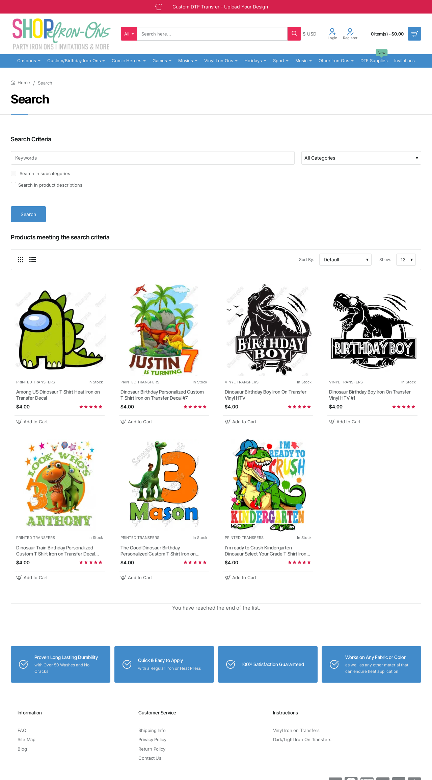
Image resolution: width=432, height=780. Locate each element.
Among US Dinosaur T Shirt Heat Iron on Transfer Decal (58, 395)
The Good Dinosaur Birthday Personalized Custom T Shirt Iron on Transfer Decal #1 (158, 551)
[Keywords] (153, 158)
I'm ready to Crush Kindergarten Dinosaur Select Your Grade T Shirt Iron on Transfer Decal (265, 551)
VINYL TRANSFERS (242, 382)
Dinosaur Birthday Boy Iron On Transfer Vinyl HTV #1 (370, 395)
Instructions (285, 712)
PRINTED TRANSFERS (35, 382)
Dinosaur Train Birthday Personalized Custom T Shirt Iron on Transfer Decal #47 (55, 551)
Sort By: (306, 259)
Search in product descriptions (46, 185)
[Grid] (20, 259)
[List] (32, 259)
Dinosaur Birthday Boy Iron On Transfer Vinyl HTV (265, 395)
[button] (32, 421)
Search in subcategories (40, 173)
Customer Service (157, 712)
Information (30, 712)
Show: (385, 259)
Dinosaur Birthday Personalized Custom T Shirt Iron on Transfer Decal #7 (162, 395)
